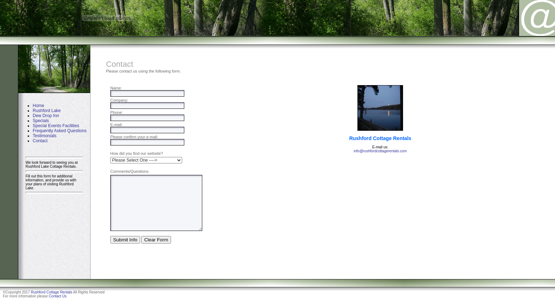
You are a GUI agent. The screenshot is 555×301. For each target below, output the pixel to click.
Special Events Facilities (56, 125)
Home (38, 105)
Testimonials (44, 135)
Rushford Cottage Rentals (51, 292)
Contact (40, 140)
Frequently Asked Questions (60, 130)
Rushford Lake (47, 110)
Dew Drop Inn (46, 115)
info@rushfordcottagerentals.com (380, 151)
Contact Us (57, 296)
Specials (41, 120)
